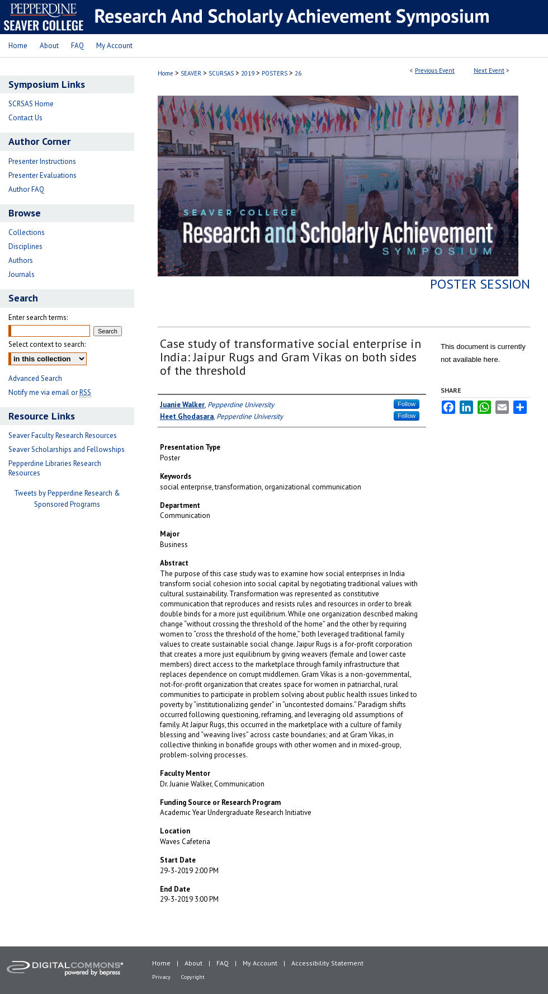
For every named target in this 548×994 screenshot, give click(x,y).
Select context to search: (47, 344)
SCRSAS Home (31, 104)
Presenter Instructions (42, 161)
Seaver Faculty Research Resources (62, 435)
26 (298, 73)
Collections (26, 232)
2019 (248, 73)
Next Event (489, 70)
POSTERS (275, 73)
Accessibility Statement (327, 963)
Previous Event (435, 70)
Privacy (161, 977)
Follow (406, 404)
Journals (21, 274)
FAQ (222, 963)
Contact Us (25, 118)
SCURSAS (222, 73)
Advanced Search (35, 378)
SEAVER (192, 73)
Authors (20, 260)
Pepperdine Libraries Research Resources (54, 468)
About (193, 963)
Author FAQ (26, 189)
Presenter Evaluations (42, 175)
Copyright (193, 977)
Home (165, 73)
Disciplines (25, 246)
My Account (260, 963)
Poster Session (480, 284)
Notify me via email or (49, 392)
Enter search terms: (38, 317)
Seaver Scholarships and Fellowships (66, 449)
